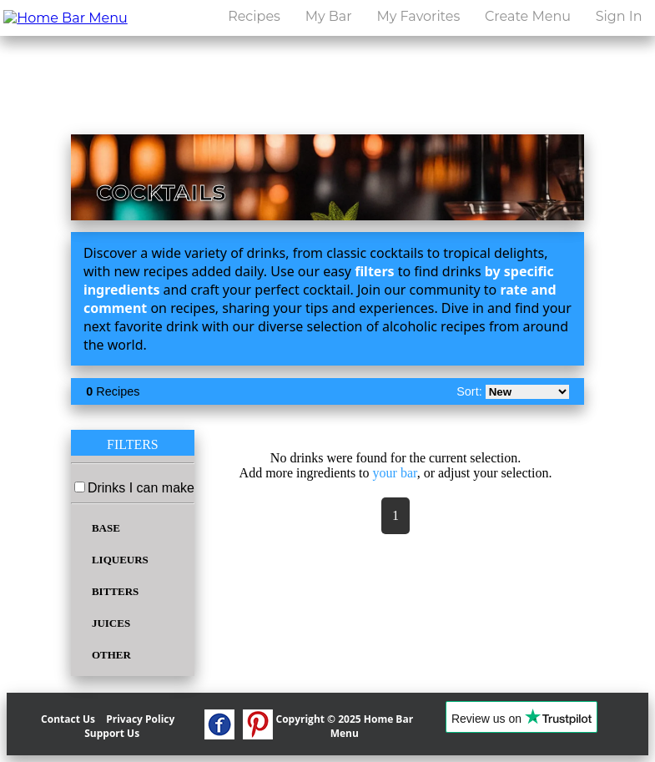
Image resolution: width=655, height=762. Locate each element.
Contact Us (68, 719)
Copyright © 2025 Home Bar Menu (345, 726)
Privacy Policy (140, 719)
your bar (395, 473)
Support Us (111, 733)
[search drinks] (444, 60)
